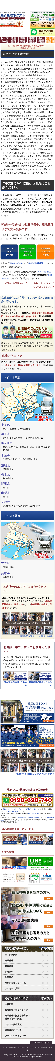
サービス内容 (11, 955)
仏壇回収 (9, 972)
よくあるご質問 (12, 988)
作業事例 (9, 977)
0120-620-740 (9, 252)
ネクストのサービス (20, 949)
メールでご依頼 (45, 252)
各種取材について (13, 1030)
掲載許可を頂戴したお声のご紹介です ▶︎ (35, 774)
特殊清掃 (35, 604)
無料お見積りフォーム (15, 983)
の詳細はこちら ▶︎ (15, 682)
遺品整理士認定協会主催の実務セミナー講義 (17, 1017)
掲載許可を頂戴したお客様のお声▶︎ (36, 636)
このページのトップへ (41, 1043)
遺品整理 (9, 960)
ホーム (5, 1047)
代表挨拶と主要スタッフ (16, 1010)
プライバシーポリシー (15, 1036)
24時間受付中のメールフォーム (28, 818)
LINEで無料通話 (27, 252)
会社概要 (9, 1004)
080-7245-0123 (33, 813)
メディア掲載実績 (13, 1024)
